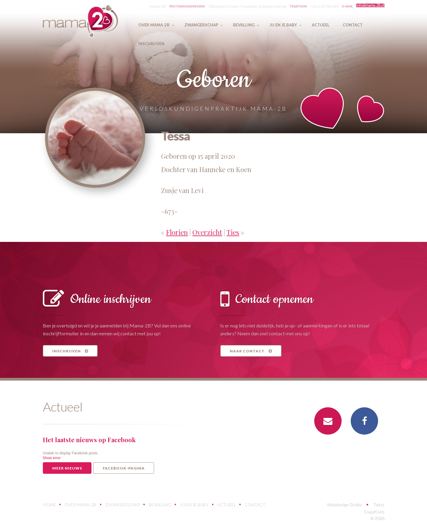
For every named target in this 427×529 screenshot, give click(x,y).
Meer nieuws (67, 468)
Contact (254, 504)
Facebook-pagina (124, 468)
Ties (232, 232)
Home (49, 504)
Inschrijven (70, 351)
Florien (177, 232)
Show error (52, 458)
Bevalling (159, 504)
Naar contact (251, 351)
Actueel (226, 504)
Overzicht (207, 232)
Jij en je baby (194, 504)
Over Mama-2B (80, 504)
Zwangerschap (122, 504)
